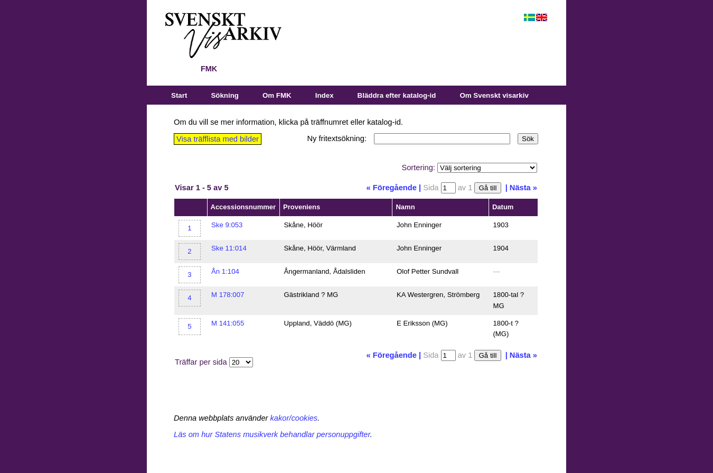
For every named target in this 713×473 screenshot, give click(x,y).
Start (179, 95)
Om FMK (277, 95)
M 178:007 (227, 295)
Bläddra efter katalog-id (397, 95)
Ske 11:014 (229, 248)
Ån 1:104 (225, 271)
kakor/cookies (294, 418)
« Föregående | (394, 187)
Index (324, 95)
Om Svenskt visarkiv (493, 95)
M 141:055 (227, 323)
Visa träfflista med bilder (217, 139)
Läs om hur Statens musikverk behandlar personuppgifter (272, 434)
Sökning (225, 95)
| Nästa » (521, 187)
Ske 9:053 (226, 225)
